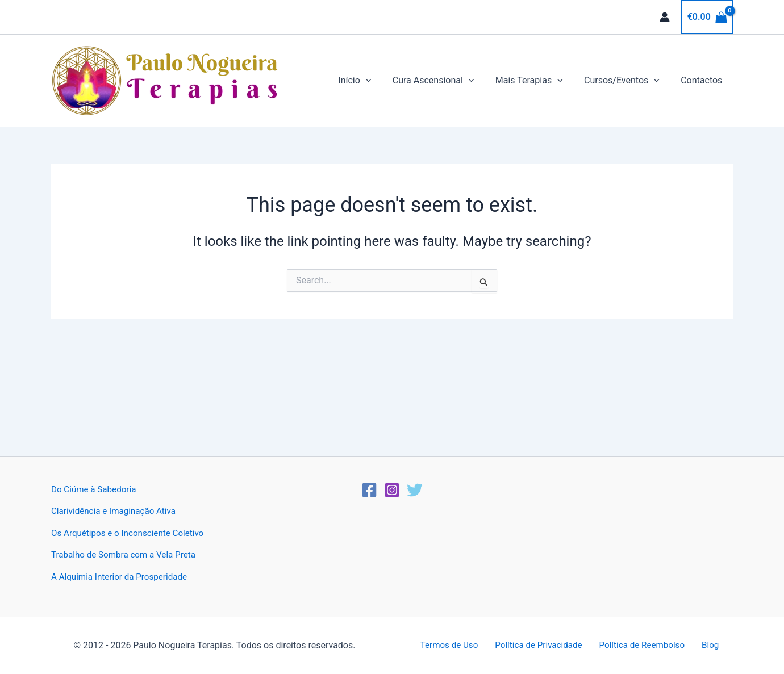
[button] (379, 80)
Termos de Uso (456, 645)
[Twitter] (415, 490)
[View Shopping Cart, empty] (707, 17)
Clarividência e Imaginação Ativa (116, 510)
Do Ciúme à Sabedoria (96, 489)
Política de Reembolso (642, 645)
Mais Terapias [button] (536, 80)
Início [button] (368, 80)
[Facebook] (369, 490)
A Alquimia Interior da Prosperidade (122, 576)
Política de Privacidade (541, 645)
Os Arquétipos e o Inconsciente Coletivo (131, 533)
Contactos (703, 80)
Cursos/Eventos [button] (626, 80)
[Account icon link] (665, 17)
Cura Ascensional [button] (444, 80)
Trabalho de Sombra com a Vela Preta (127, 554)
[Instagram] (392, 490)
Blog (705, 645)
